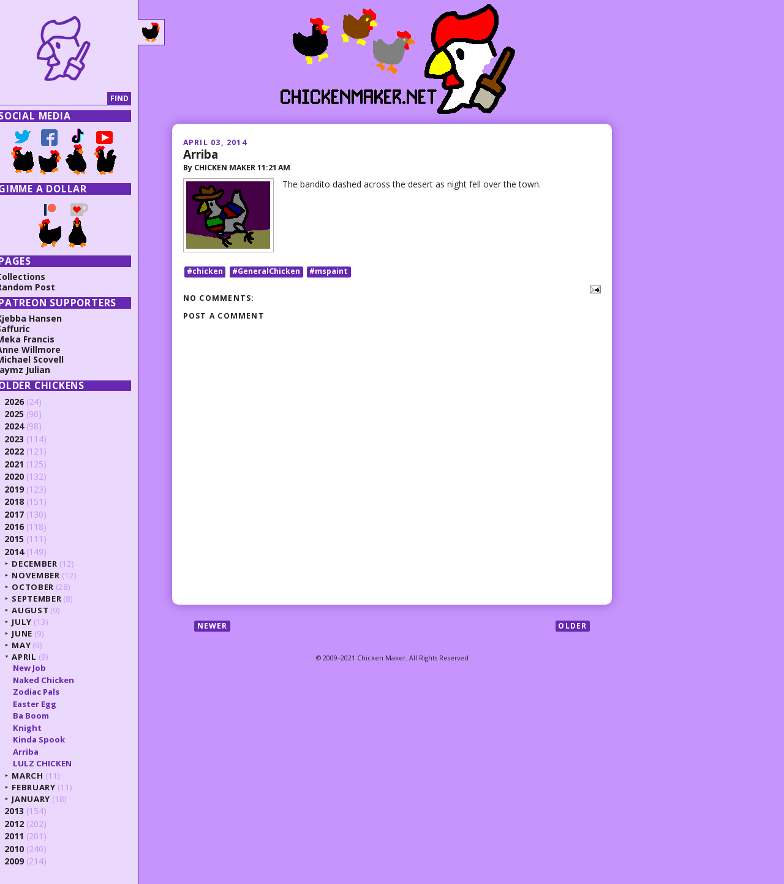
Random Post (37, 287)
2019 (26, 489)
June (33, 633)
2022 (26, 451)
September (48, 598)
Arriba (200, 154)
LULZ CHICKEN (53, 763)
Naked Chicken (54, 680)
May (32, 645)
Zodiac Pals (47, 691)
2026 (26, 401)
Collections (32, 276)
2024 (26, 426)
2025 (26, 413)
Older (572, 627)
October (44, 587)
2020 (26, 476)
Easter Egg (45, 703)
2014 (26, 551)
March (39, 775)
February (45, 787)
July (33, 622)
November (47, 575)
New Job (40, 667)
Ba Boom (42, 715)
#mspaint (328, 272)
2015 (26, 538)
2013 (26, 810)
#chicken (205, 272)
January (42, 799)
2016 (26, 526)
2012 (26, 823)
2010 (26, 848)
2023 (26, 439)
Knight (38, 727)
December (46, 563)
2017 (26, 514)
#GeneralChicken (266, 272)
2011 (26, 836)
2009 (26, 861)
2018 (26, 501)
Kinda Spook (50, 739)
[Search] (63, 99)
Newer (212, 627)
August (41, 610)
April (35, 656)
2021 (26, 464)
